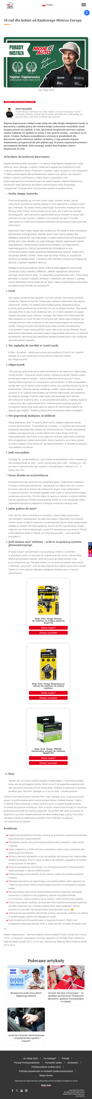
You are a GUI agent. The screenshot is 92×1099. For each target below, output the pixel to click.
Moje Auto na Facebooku (90, 544)
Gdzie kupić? (48, 628)
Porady (65, 1058)
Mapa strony (46, 1075)
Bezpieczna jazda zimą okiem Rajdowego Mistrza (26, 994)
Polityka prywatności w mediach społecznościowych (46, 1071)
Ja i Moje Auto (30, 1058)
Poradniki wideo (53, 1062)
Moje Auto (46, 1085)
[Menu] (83, 5)
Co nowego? (50, 1058)
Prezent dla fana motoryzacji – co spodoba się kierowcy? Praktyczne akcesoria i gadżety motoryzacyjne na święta (66, 997)
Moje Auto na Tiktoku (90, 548)
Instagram (28, 1091)
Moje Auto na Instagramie (90, 555)
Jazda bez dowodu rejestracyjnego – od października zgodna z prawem (26, 1038)
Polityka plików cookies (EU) (46, 1066)
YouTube (23, 1091)
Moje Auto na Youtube (90, 551)
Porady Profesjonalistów (19, 102)
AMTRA (81, 1096)
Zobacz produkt (48, 632)
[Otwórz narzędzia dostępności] (87, 13)
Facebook (14, 1091)
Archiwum (72, 1062)
